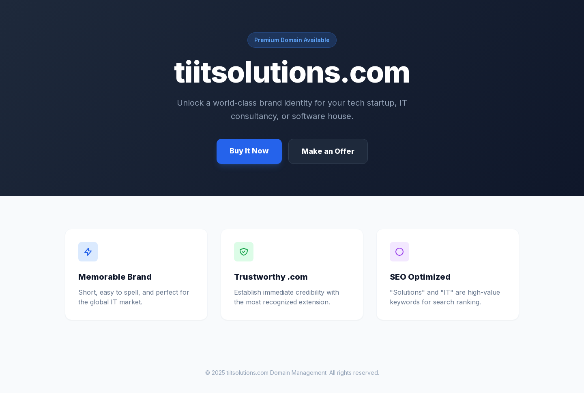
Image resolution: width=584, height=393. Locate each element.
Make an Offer (328, 151)
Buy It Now (249, 151)
